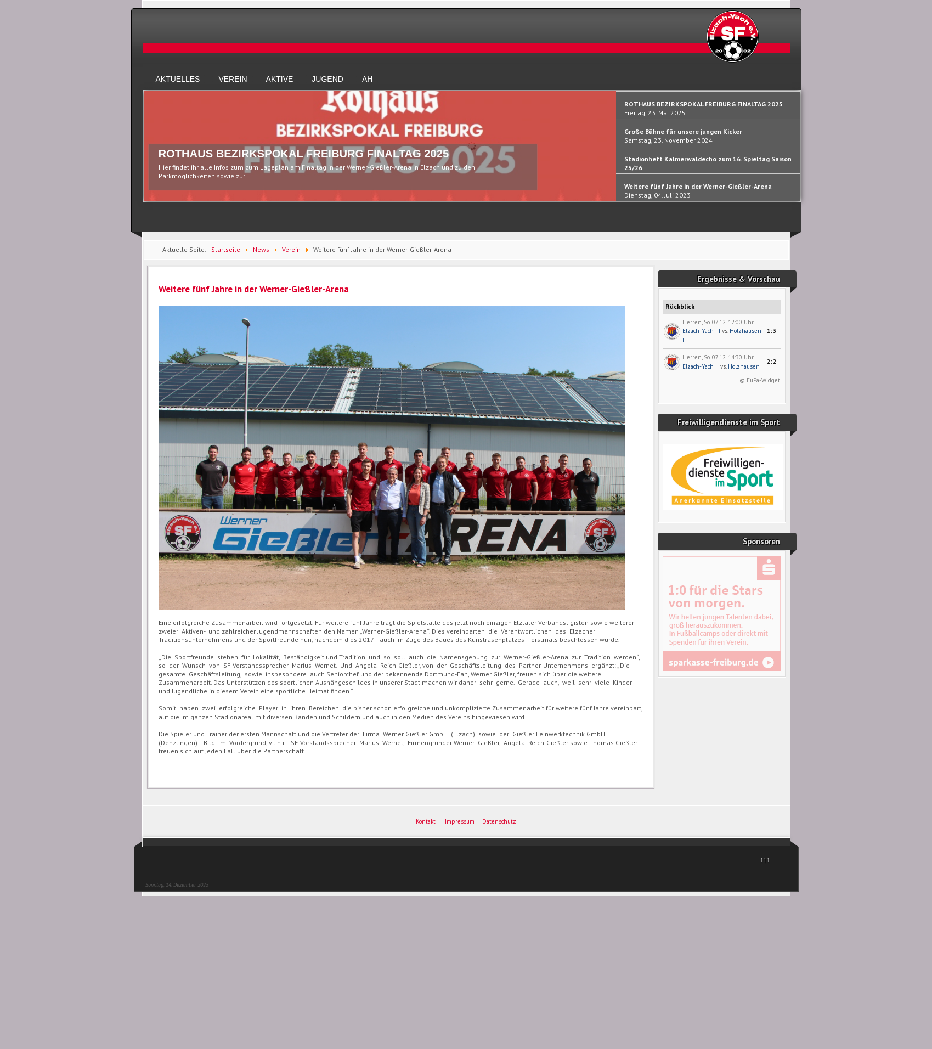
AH (367, 79)
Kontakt (426, 821)
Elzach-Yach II (700, 366)
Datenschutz (499, 821)
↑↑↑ (765, 859)
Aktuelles (178, 79)
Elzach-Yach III (701, 331)
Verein (232, 79)
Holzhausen (744, 366)
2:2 (772, 361)
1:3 (772, 331)
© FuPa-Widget (759, 380)
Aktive (279, 79)
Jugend (327, 79)
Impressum (460, 821)
